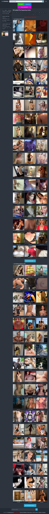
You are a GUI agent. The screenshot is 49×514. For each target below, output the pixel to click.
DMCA (18, 512)
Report (15, 512)
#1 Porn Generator (24, 7)
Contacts (40, 512)
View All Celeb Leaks (30, 260)
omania (5, 1)
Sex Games (21, 4)
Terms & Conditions (23, 512)
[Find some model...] (23, 509)
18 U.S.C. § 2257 (35, 512)
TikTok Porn (28, 4)
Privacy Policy (29, 512)
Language (43, 512)
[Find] (36, 509)
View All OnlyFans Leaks (30, 505)
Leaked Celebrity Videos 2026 (30, 17)
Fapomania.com (11, 512)
